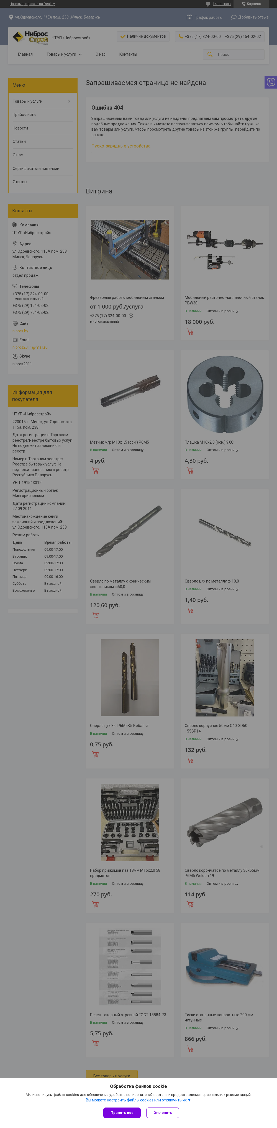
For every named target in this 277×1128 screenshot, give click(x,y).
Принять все (122, 1113)
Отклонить (162, 1113)
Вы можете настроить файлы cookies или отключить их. (137, 1100)
